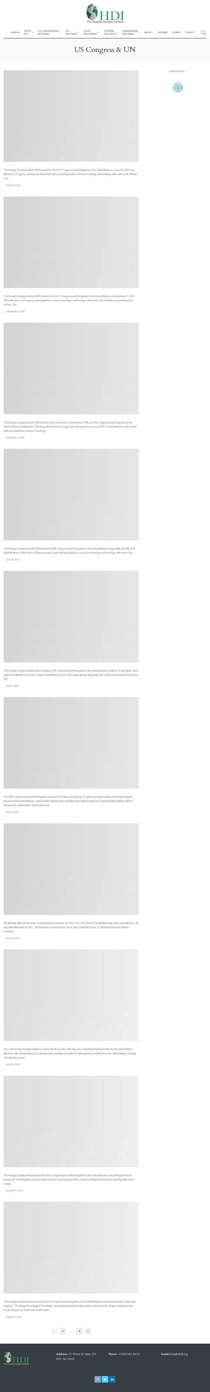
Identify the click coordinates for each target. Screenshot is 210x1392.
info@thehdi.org (178, 1354)
